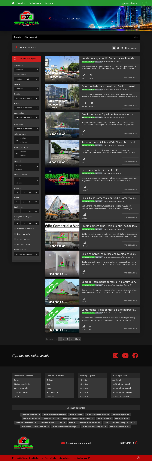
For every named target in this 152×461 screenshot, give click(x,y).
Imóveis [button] (20, 3)
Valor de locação (21, 147)
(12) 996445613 (74, 18)
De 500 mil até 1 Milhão (122, 392)
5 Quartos (84, 396)
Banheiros (18, 207)
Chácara (50, 380)
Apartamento (52, 392)
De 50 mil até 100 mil (121, 384)
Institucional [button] (34, 3)
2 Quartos (84, 384)
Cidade (17, 84)
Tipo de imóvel (20, 75)
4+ (36, 192)
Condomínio (19, 113)
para (76, 415)
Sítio (48, 384)
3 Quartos (84, 388)
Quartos (17, 188)
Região (17, 94)
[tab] (26, 59)
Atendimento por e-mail (76, 443)
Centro (16, 380)
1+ (17, 192)
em (31, 415)
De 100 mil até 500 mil (121, 388)
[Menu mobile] (13, 3)
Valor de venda (20, 134)
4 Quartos (84, 392)
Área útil (17, 161)
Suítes (16, 197)
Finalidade (18, 124)
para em (78, 419)
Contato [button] (48, 3)
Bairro (16, 103)
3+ (30, 192)
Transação (18, 65)
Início (17, 37)
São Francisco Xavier (22, 384)
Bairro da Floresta (21, 392)
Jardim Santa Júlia (21, 388)
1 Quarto (83, 380)
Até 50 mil (116, 380)
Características (20, 250)
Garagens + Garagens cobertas (23, 217)
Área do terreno (20, 174)
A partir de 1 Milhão (120, 396)
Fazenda (50, 396)
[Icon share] (116, 355)
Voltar (134, 37)
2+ (24, 192)
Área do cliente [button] (129, 3)
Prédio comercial (30, 37)
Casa (49, 388)
